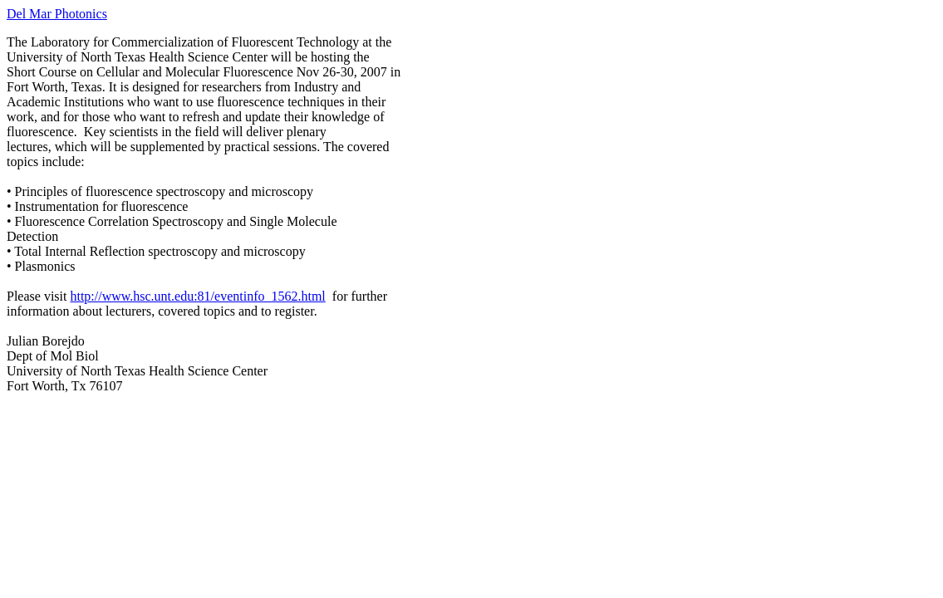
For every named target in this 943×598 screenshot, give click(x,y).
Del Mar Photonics (57, 14)
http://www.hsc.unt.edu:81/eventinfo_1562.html (197, 296)
